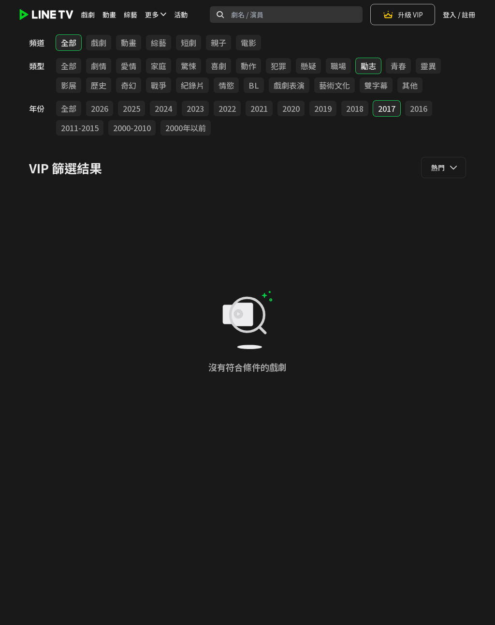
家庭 (158, 66)
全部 (68, 42)
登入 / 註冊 (459, 14)
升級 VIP (402, 14)
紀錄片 (192, 85)
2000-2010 (132, 128)
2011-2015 (80, 128)
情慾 (226, 85)
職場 (338, 66)
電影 (248, 42)
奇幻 (128, 85)
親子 (218, 42)
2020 (291, 108)
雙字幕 (376, 85)
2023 (195, 108)
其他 (410, 85)
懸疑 (308, 66)
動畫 (109, 14)
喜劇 (218, 66)
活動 (181, 14)
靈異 (428, 66)
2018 (355, 108)
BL (253, 85)
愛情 (128, 66)
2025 (131, 108)
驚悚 (188, 66)
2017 (386, 108)
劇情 (98, 66)
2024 (163, 108)
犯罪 (278, 66)
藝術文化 (334, 85)
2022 (227, 108)
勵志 (368, 66)
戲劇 (88, 14)
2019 (323, 108)
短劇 (188, 42)
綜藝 (130, 14)
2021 (259, 108)
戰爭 (158, 85)
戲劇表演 (289, 85)
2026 (99, 108)
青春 (398, 66)
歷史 (98, 85)
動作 (248, 66)
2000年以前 (185, 128)
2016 (418, 108)
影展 (68, 85)
